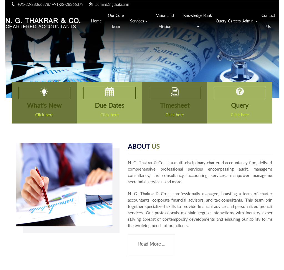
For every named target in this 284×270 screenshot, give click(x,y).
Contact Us (268, 21)
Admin (249, 21)
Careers (234, 21)
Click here (44, 114)
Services (139, 21)
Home (96, 21)
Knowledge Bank (198, 20)
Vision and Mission (165, 21)
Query (221, 21)
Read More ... (151, 244)
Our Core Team (116, 21)
